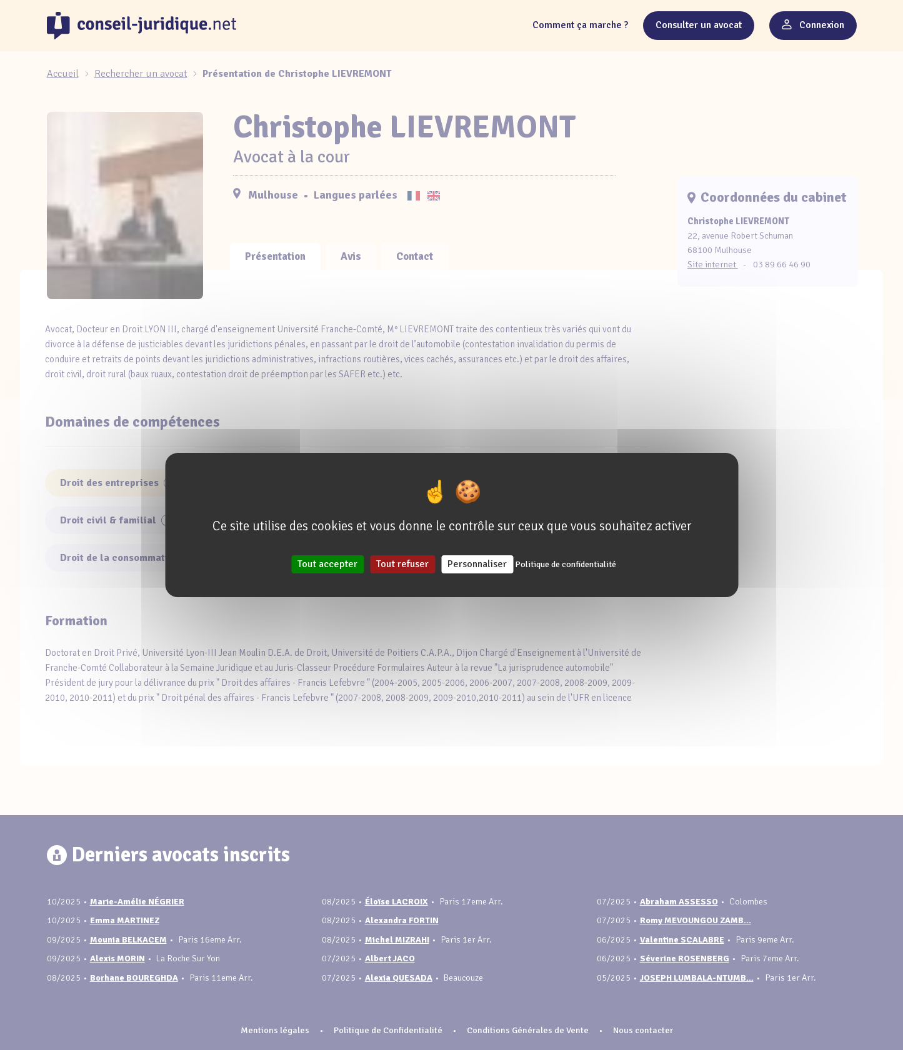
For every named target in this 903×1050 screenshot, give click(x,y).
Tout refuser (402, 564)
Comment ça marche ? (580, 25)
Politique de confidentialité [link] (565, 564)
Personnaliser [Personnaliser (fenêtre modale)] (477, 564)
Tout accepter (327, 564)
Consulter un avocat (699, 25)
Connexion (813, 25)
